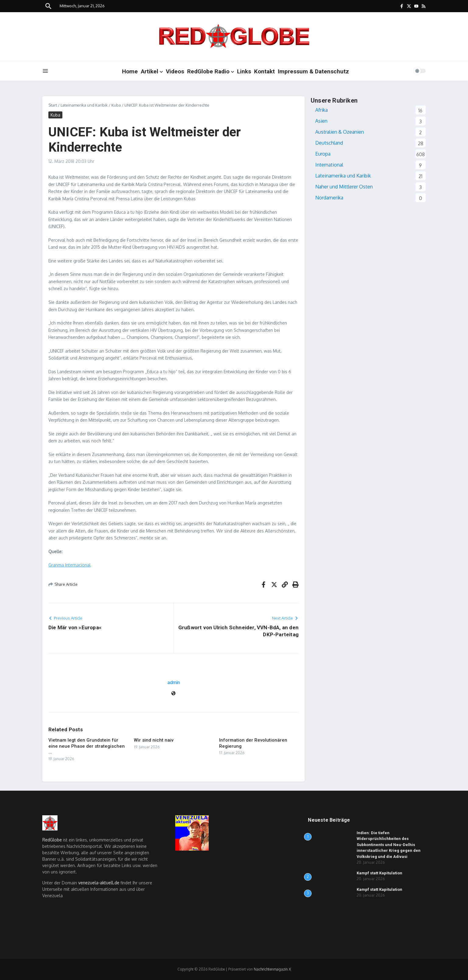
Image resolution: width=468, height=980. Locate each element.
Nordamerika (329, 198)
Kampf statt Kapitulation (379, 873)
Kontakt (264, 71)
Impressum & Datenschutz (313, 71)
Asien (321, 121)
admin (173, 682)
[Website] (173, 693)
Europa (322, 154)
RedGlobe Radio (210, 71)
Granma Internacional (69, 564)
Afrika (321, 110)
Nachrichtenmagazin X (272, 969)
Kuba (116, 105)
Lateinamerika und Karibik (84, 105)
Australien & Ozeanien (339, 132)
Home (130, 71)
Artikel (152, 71)
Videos (175, 71)
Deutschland (329, 143)
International (329, 165)
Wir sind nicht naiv (153, 740)
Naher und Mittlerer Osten (344, 187)
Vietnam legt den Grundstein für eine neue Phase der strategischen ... (86, 746)
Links (244, 71)
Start (52, 105)
